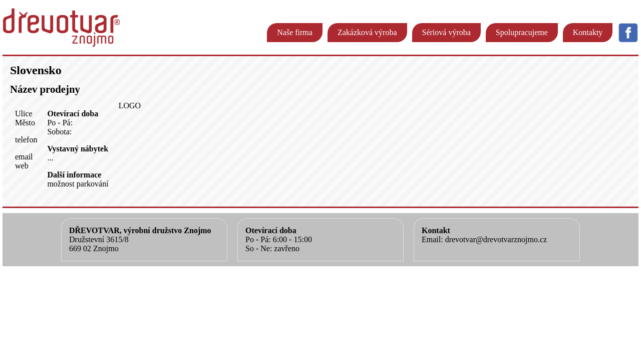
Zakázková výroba (367, 32)
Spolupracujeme (522, 32)
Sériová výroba (446, 32)
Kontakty (588, 32)
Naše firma (294, 32)
